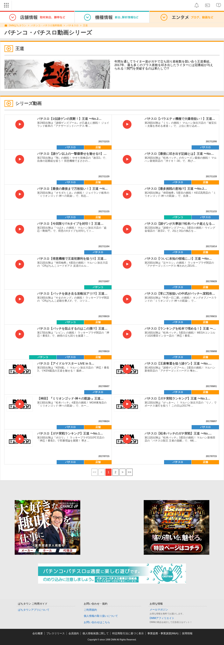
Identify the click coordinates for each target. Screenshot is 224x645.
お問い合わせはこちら (97, 622)
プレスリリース (55, 633)
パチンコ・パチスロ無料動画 (46, 25)
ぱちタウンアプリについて (33, 609)
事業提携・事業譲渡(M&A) (162, 633)
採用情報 (187, 633)
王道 (85, 25)
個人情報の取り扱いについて (101, 615)
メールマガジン (159, 609)
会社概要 (37, 633)
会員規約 (73, 633)
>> (129, 472)
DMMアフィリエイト (162, 618)
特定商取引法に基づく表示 (128, 633)
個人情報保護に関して (95, 633)
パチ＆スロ (72, 25)
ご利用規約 (90, 609)
